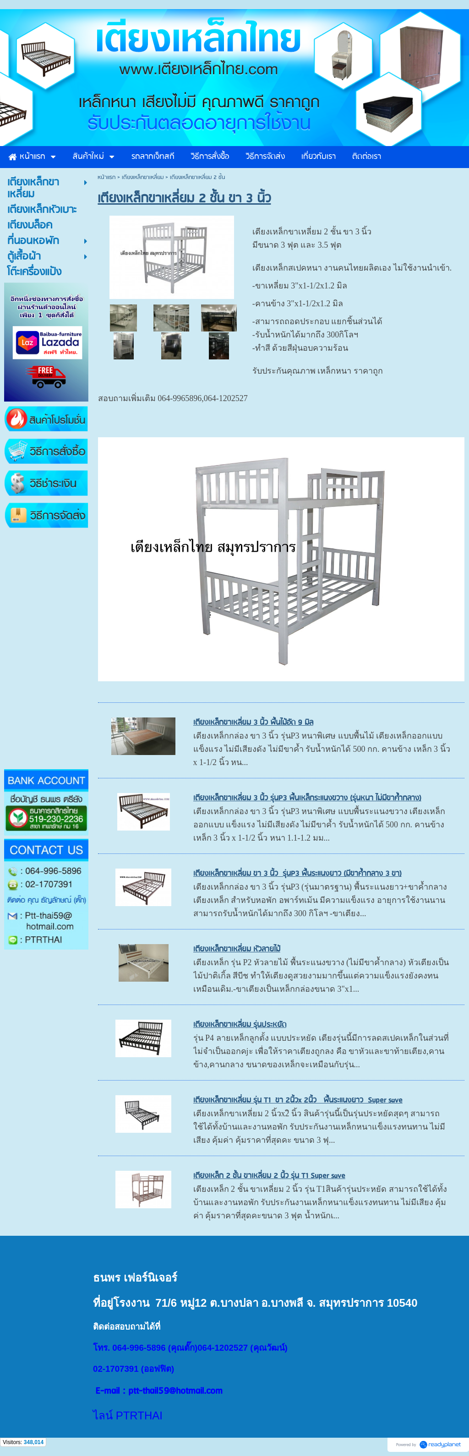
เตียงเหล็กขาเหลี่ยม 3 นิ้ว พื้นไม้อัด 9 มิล (253, 723)
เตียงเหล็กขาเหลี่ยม (143, 177)
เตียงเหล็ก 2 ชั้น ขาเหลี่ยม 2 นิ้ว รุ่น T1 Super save (269, 1176)
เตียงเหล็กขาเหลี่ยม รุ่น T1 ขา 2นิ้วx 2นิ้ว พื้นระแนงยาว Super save (298, 1100)
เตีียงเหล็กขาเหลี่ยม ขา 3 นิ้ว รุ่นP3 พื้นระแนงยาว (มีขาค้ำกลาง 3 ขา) (297, 874)
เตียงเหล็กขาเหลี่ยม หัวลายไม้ (236, 949)
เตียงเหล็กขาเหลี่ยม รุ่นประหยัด (239, 1025)
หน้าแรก (106, 177)
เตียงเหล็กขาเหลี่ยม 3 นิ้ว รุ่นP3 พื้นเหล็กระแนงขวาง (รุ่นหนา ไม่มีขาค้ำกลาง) (307, 798)
